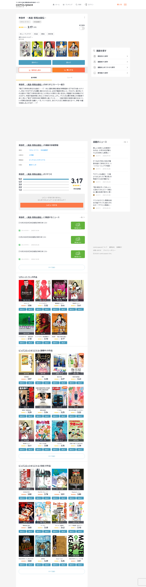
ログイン (88, 4)
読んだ (68, 62)
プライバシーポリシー (109, 250)
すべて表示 (51, 267)
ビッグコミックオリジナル (37, 160)
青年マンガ (32, 165)
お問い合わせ (97, 250)
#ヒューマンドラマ (25, 34)
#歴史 (43, 34)
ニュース (69, 77)
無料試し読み (35, 70)
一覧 (81, 217)
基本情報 (34, 77)
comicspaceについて (100, 247)
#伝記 (36, 34)
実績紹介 (119, 247)
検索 (78, 4)
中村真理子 (37, 22)
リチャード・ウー (25, 22)
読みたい (35, 62)
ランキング (67, 4)
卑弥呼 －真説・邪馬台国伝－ (31, 84)
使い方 (119, 4)
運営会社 (112, 247)
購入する (68, 70)
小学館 (31, 155)
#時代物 (50, 34)
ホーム (56, 4)
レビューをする (52, 205)
